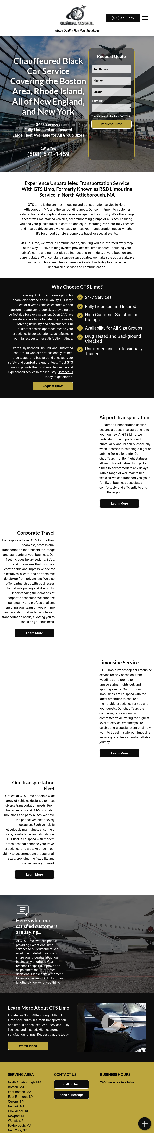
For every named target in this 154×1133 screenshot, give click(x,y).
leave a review (30, 978)
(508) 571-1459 (48, 154)
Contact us (89, 262)
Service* (97, 101)
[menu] (145, 18)
